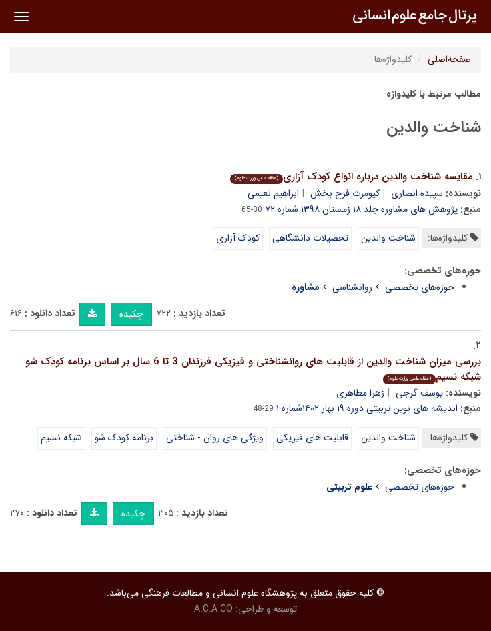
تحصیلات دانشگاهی (310, 238)
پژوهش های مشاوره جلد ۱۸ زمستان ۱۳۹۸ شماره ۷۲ (361, 209)
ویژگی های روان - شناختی (215, 437)
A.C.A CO (213, 609)
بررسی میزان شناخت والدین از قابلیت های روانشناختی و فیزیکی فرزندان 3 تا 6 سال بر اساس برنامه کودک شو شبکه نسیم (253, 369)
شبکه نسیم (61, 437)
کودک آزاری (238, 238)
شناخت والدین (388, 238)
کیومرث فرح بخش (345, 193)
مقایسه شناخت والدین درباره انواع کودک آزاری (351, 177)
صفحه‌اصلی (449, 59)
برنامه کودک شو (124, 437)
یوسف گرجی (419, 393)
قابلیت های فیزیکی (312, 437)
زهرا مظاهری (360, 393)
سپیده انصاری (417, 193)
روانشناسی (352, 287)
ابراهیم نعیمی (273, 193)
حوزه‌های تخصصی (419, 287)
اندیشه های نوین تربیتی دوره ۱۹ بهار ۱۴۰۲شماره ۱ (367, 408)
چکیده (131, 314)
